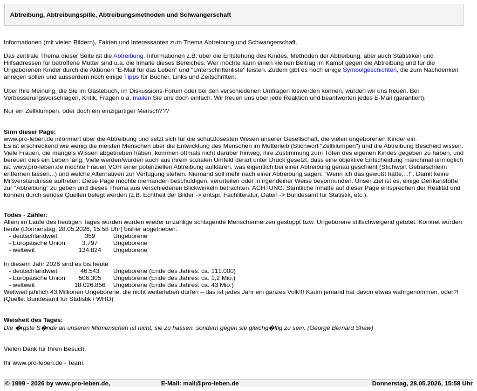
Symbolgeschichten (370, 69)
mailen (142, 97)
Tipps (131, 76)
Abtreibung (128, 55)
